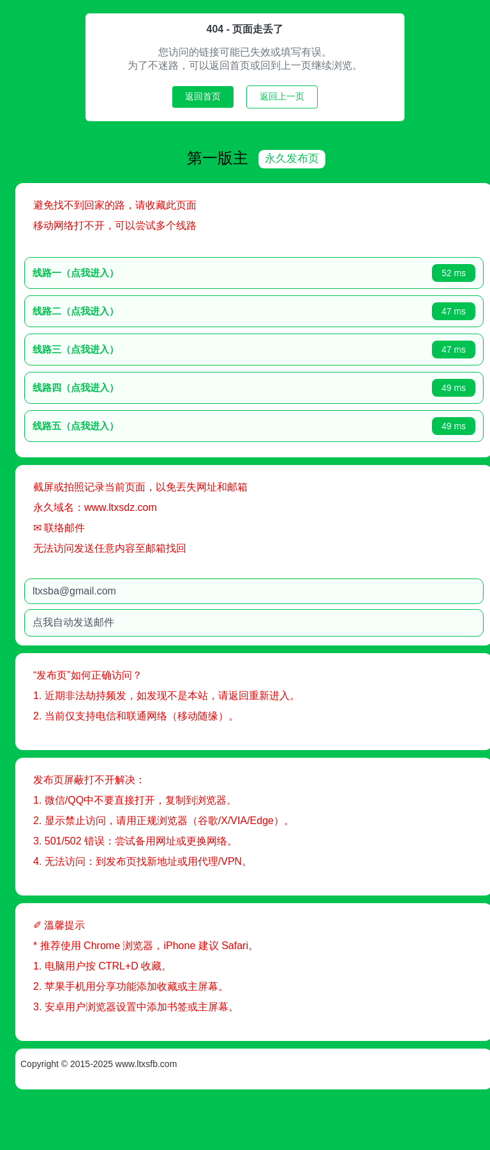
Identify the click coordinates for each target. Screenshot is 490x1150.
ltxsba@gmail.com (110, 589)
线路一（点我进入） (111, 271)
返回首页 (203, 96)
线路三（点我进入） (111, 348)
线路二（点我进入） (111, 309)
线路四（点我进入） (111, 386)
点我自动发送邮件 (109, 621)
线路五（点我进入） (111, 424)
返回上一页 (282, 96)
